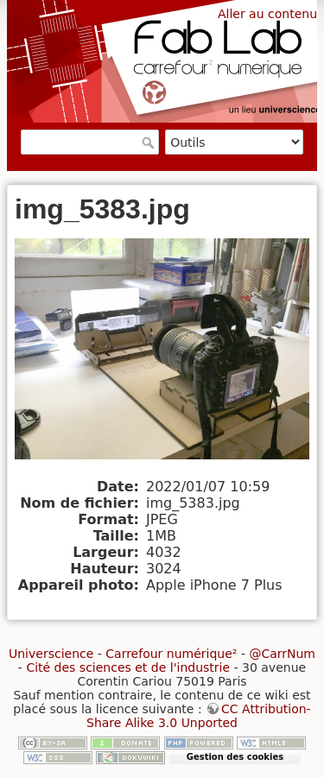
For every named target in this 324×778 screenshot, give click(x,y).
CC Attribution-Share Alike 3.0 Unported (198, 716)
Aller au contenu (267, 14)
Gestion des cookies (235, 757)
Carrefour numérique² (171, 654)
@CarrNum (282, 654)
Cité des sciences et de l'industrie (128, 667)
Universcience (51, 654)
